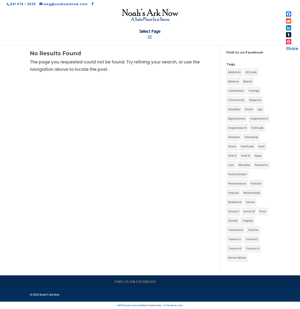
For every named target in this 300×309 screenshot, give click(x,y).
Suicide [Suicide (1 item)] (233, 220)
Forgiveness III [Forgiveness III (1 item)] (237, 128)
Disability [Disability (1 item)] (234, 109)
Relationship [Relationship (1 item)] (251, 193)
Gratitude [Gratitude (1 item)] (247, 146)
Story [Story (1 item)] (262, 211)
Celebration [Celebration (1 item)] (236, 91)
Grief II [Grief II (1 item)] (232, 156)
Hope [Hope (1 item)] (258, 156)
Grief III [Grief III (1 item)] (245, 156)
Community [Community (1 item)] (236, 100)
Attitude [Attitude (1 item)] (251, 72)
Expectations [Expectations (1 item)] (237, 118)
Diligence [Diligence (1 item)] (255, 100)
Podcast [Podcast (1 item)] (256, 183)
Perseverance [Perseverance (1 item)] (237, 183)
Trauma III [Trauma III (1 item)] (234, 248)
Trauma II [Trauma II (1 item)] (251, 239)
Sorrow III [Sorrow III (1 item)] (249, 211)
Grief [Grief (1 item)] (261, 146)
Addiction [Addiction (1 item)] (234, 72)
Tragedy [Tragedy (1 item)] (247, 220)
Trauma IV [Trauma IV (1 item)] (252, 248)
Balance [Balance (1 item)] (233, 81)
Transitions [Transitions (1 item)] (235, 230)
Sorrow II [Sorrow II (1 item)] (233, 211)
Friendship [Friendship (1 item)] (251, 137)
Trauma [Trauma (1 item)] (253, 230)
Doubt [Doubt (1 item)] (249, 109)
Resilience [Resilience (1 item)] (234, 202)
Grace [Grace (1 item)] (232, 146)
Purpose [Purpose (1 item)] (233, 193)
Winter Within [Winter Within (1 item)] (237, 258)
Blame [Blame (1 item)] (247, 81)
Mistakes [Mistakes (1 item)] (244, 165)
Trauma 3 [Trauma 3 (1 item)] (234, 239)
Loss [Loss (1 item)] (231, 165)
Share (292, 49)
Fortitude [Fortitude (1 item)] (257, 128)
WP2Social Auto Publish (132, 305)
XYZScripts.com (173, 305)
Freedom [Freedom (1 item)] (234, 137)
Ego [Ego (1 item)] (260, 109)
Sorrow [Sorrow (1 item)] (250, 202)
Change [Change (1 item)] (254, 91)
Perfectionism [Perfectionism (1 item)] (237, 174)
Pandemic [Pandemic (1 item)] (261, 165)
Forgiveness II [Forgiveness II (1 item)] (259, 118)
